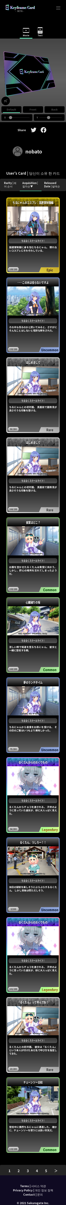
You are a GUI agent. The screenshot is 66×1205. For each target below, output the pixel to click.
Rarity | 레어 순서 (10, 184)
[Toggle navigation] (58, 7)
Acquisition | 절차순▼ (30, 184)
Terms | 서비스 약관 (33, 1186)
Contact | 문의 (33, 1194)
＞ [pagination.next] (56, 1170)
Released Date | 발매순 (52, 184)
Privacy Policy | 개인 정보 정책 (33, 1190)
